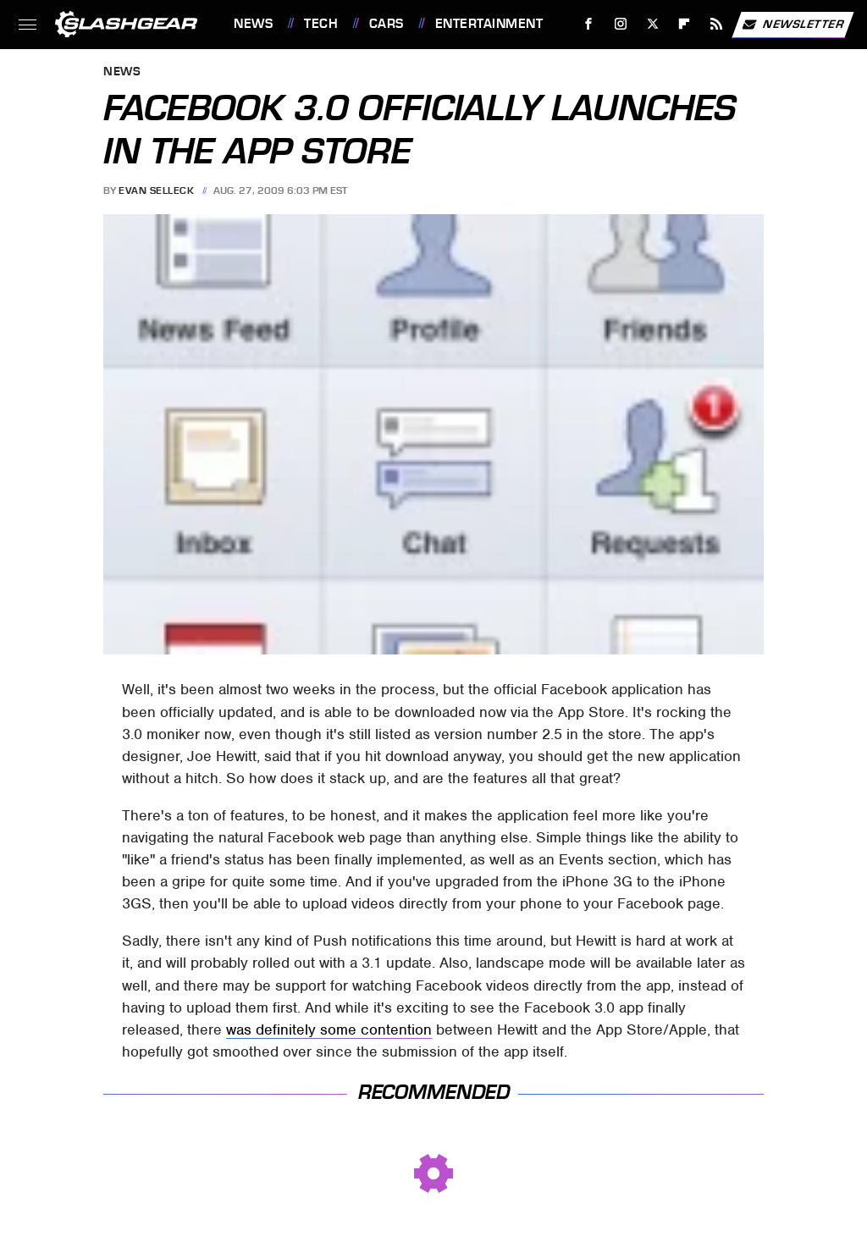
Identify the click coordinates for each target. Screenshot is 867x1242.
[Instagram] (621, 24)
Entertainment (489, 23)
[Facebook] (589, 24)
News (253, 23)
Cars (386, 23)
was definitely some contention (329, 1029)
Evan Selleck (156, 190)
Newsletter (792, 24)
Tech (321, 23)
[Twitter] (652, 24)
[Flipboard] (684, 24)
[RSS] (716, 24)
